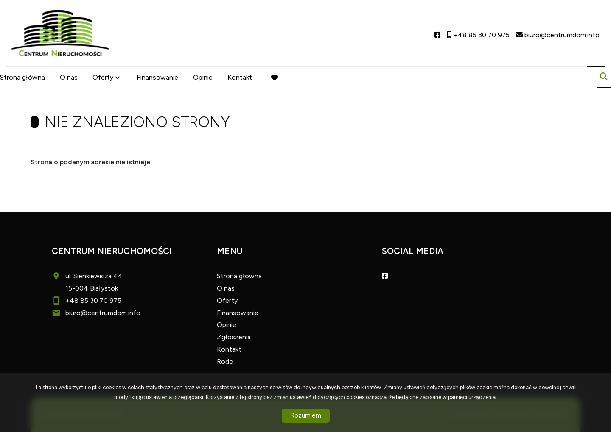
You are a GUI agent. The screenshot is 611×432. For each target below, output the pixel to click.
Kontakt (239, 77)
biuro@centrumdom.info (102, 313)
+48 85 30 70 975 (93, 300)
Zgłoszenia (234, 337)
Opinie (203, 77)
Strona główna (22, 77)
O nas (69, 77)
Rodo (225, 361)
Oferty (102, 77)
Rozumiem (305, 415)
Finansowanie (157, 77)
